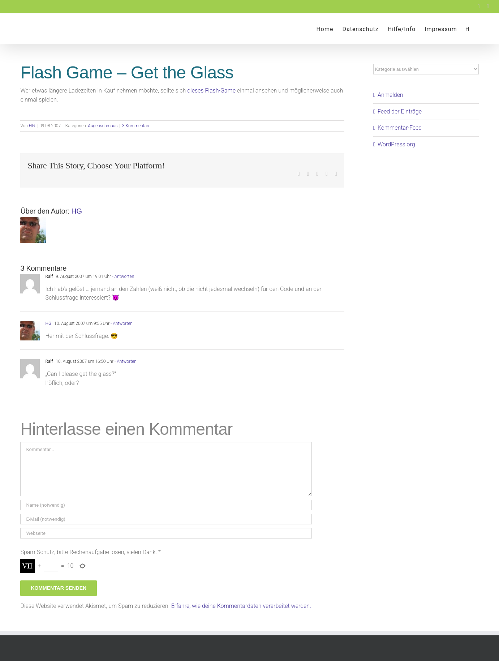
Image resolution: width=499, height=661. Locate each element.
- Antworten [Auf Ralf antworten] (122, 276)
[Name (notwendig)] (166, 505)
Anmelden (390, 94)
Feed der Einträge (400, 111)
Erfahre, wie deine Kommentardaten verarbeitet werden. (241, 605)
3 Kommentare (136, 125)
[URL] (166, 533)
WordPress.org (396, 144)
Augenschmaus (102, 125)
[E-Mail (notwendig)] (166, 519)
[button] (468, 28)
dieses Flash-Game (211, 90)
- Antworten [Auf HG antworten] (121, 323)
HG (32, 125)
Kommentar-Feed (400, 127)
